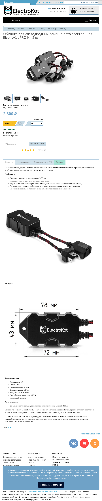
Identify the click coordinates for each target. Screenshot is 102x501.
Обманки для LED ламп (56, 29)
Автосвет (20, 29)
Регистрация (56, 2)
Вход (41, 2)
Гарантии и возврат (37, 460)
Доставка (59, 162)
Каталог (16, 20)
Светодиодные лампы (35, 29)
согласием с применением (21, 475)
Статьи (31, 462)
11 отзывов (41, 150)
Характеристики (23, 162)
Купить (9, 123)
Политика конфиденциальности (50, 478)
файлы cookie (73, 470)
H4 (9, 427)
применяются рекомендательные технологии (45, 492)
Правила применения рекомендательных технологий (12, 460)
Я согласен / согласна (51, 484)
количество (38, 119)
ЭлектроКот (9, 29)
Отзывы (31, 465)
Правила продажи (11, 465)
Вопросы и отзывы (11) (43, 162)
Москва (8, 2)
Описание (9, 162)
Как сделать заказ (36, 457)
